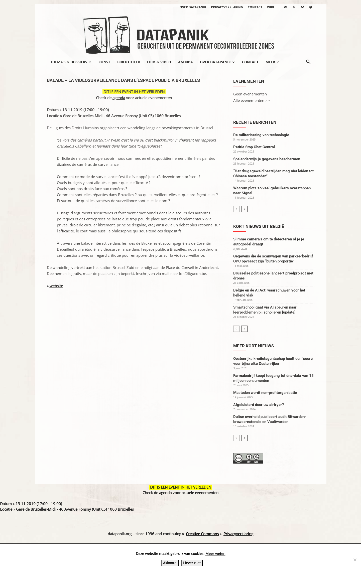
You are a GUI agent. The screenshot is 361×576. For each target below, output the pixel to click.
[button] (308, 62)
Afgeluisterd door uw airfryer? (258, 404)
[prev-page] (236, 209)
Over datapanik (193, 7)
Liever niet (192, 562)
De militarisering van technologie (261, 135)
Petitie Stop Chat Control (254, 147)
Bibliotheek (128, 62)
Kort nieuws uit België (258, 226)
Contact (255, 7)
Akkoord (170, 562)
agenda (118, 97)
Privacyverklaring (227, 7)
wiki (270, 7)
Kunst (104, 62)
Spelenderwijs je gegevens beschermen (266, 159)
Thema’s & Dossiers (70, 62)
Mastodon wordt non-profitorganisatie (265, 392)
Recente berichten (254, 122)
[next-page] (244, 209)
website (56, 285)
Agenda (185, 62)
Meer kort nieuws (253, 345)
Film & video (159, 62)
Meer (272, 62)
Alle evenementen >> (251, 100)
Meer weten (215, 553)
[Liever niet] (354, 559)
